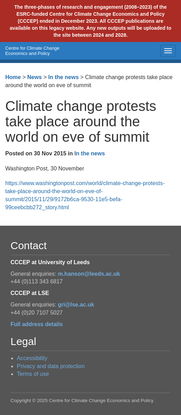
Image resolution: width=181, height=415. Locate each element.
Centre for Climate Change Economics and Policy (32, 50)
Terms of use (33, 374)
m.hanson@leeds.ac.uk (89, 274)
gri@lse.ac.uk (76, 305)
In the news (63, 77)
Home (13, 77)
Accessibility (32, 358)
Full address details (37, 324)
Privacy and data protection (51, 366)
